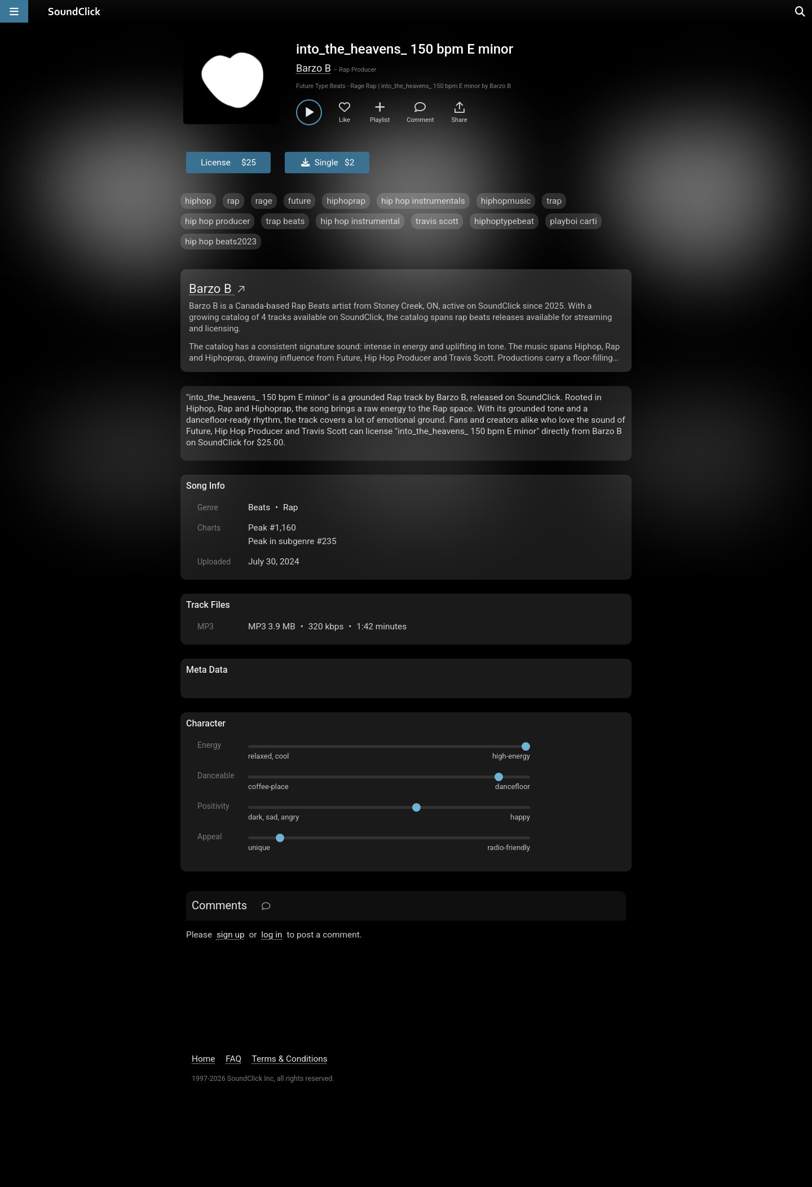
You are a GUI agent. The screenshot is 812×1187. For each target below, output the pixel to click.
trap (554, 201)
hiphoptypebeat (504, 221)
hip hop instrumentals (423, 201)
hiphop (198, 201)
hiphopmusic (506, 201)
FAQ (233, 1059)
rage (263, 201)
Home (203, 1059)
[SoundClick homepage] (74, 11)
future (299, 201)
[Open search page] (800, 11)
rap (233, 201)
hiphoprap (345, 201)
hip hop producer (217, 221)
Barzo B (313, 68)
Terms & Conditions (290, 1059)
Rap (290, 507)
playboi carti (573, 221)
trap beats (285, 221)
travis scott (437, 221)
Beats (259, 507)
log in (271, 935)
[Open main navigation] (14, 11)
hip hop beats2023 (221, 241)
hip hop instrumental (360, 221)
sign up (231, 935)
